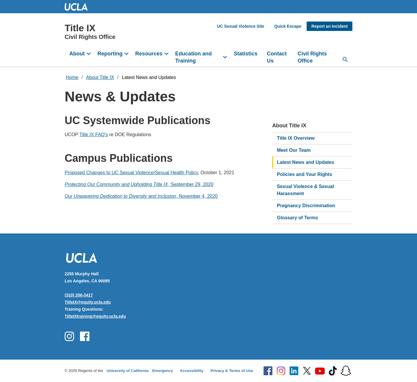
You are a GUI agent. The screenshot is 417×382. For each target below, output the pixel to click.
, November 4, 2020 (141, 196)
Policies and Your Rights (304, 174)
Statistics (245, 54)
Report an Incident (329, 26)
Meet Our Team (293, 150)
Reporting (109, 54)
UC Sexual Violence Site (240, 26)
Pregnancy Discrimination (306, 205)
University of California (127, 370)
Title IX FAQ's (93, 134)
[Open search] (345, 59)
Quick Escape (287, 26)
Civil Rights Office (312, 57)
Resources (148, 54)
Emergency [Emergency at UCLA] (162, 370)
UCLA (79, 6)
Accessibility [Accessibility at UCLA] (192, 370)
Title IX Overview (296, 138)
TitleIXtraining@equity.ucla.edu (95, 316)
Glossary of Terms (297, 217)
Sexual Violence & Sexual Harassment (305, 190)
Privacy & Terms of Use (231, 370)
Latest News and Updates (149, 77)
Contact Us (277, 57)
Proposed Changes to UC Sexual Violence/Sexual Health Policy (131, 172)
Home (72, 77)
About (77, 54)
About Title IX (100, 77)
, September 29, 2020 (139, 184)
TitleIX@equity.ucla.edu (88, 302)
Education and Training (193, 57)
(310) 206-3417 (79, 295)
